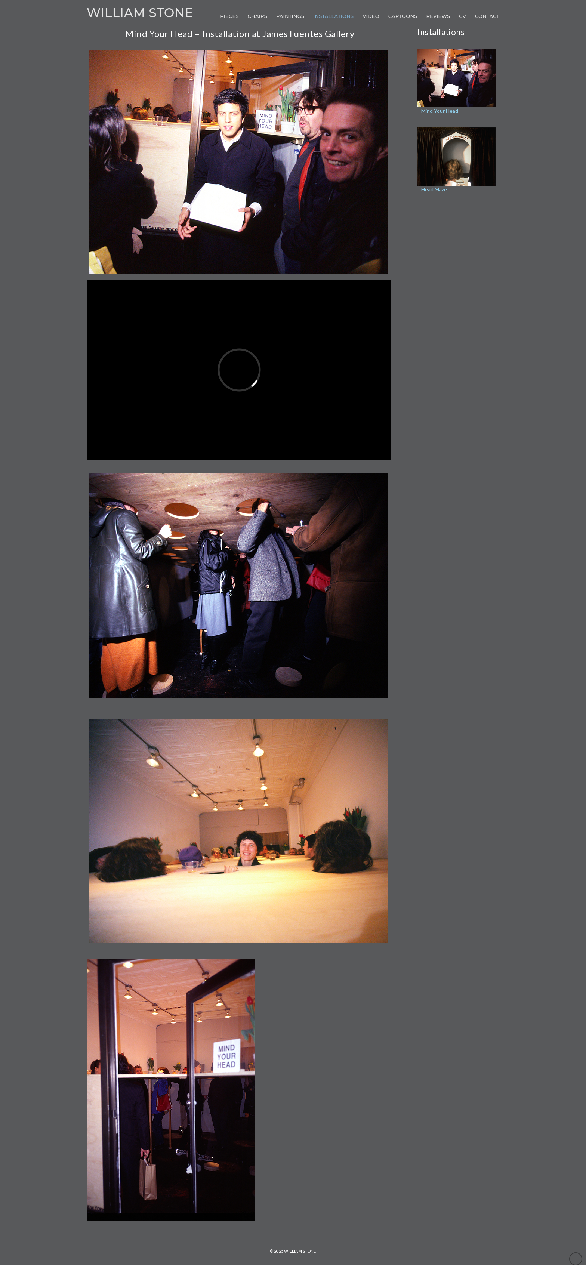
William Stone (140, 13)
